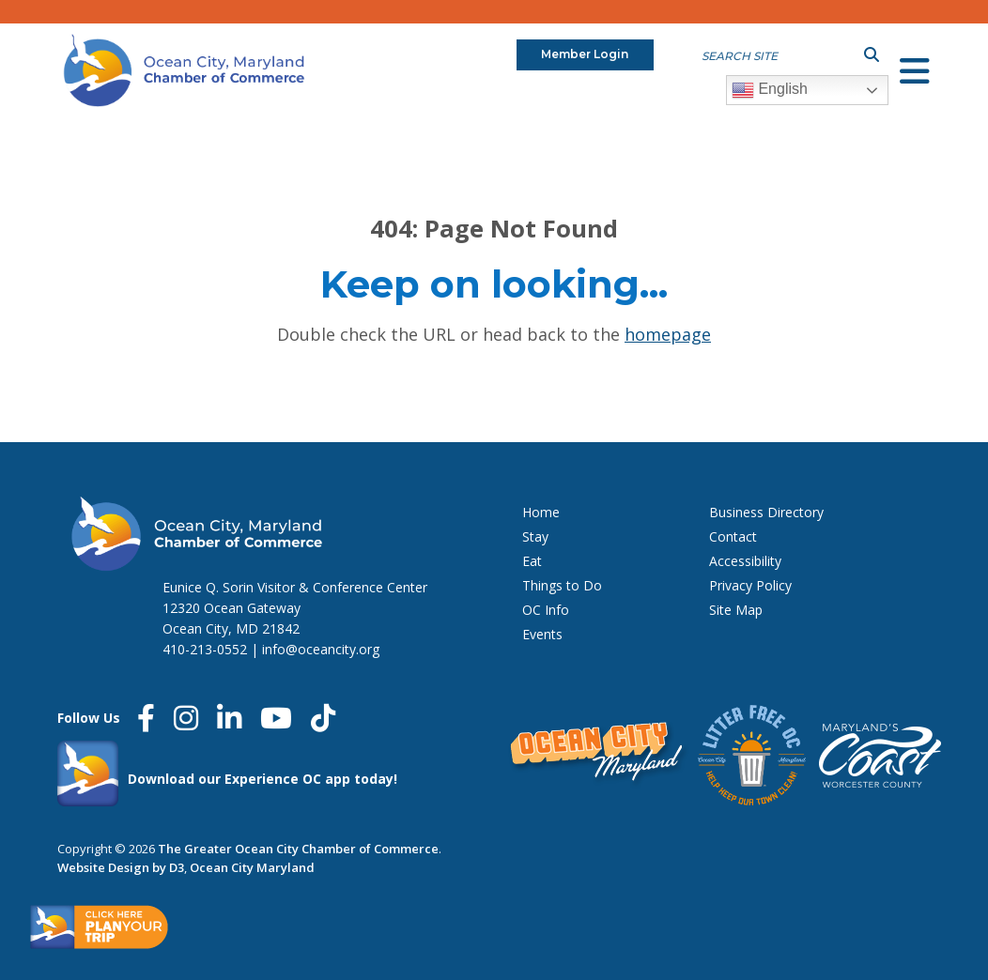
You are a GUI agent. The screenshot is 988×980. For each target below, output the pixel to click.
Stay (535, 536)
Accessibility (745, 561)
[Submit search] (871, 54)
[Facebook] (146, 718)
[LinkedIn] (229, 718)
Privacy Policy (750, 585)
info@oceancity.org (320, 649)
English (770, 90)
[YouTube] (276, 718)
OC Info (545, 610)
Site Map (736, 610)
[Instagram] (186, 718)
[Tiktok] (323, 718)
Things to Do (562, 585)
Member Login (584, 54)
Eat (532, 561)
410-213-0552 (204, 649)
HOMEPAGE (668, 334)
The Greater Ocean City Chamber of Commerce (298, 848)
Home (541, 512)
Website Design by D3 (120, 867)
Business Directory (766, 512)
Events (542, 634)
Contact (733, 536)
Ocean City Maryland (252, 867)
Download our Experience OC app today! (262, 779)
